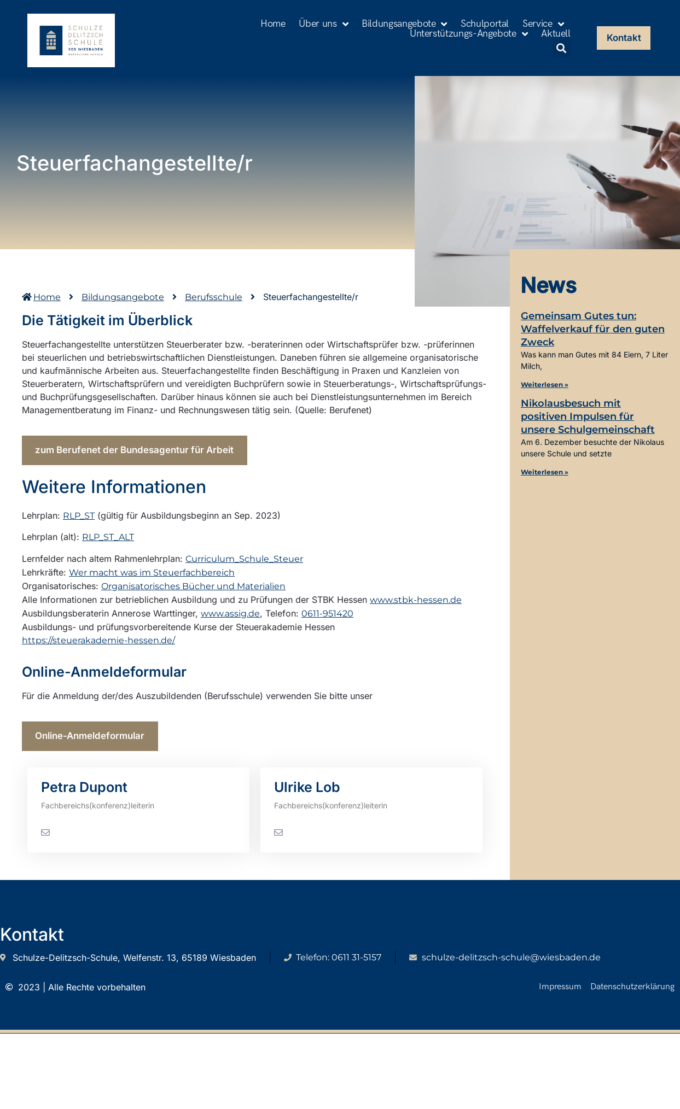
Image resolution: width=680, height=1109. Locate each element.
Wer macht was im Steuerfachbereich (152, 577)
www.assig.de (230, 618)
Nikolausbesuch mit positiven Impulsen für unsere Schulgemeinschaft (588, 416)
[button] (562, 48)
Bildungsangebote (404, 24)
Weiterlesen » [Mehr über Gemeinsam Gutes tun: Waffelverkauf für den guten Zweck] (544, 384)
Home (273, 24)
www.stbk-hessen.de (416, 605)
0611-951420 (327, 618)
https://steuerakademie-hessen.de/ (98, 645)
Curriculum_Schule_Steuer (244, 564)
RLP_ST (79, 520)
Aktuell (555, 34)
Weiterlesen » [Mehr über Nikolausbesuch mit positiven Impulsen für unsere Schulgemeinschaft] (544, 472)
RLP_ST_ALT (108, 542)
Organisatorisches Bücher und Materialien (193, 591)
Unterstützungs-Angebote (468, 34)
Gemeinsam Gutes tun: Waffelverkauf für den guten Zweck (593, 329)
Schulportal (485, 24)
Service (542, 24)
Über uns (323, 24)
